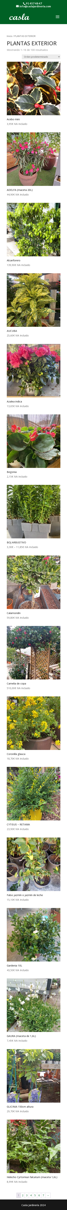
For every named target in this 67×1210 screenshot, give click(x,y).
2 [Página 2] (22, 1195)
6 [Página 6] (39, 1195)
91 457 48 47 (34, 3)
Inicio (9, 36)
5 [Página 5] (35, 1195)
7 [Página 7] (43, 1195)
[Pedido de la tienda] (41, 56)
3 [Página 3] (27, 1195)
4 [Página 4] (31, 1195)
